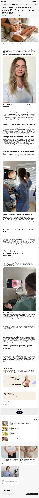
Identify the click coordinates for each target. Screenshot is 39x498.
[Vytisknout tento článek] (19, 16)
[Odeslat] (13, 493)
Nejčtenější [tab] (4, 419)
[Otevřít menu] (37, 1)
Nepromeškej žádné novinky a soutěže (7, 492)
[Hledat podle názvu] (2, 4)
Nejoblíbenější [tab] (9, 419)
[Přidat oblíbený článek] (17, 16)
